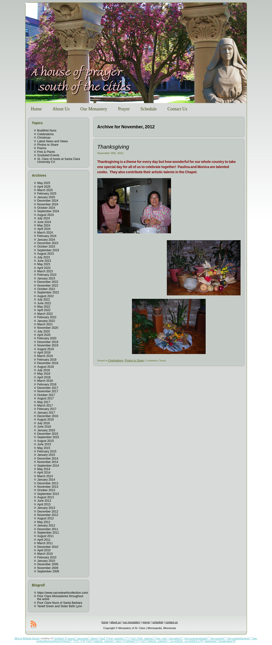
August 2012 (45, 518)
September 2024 (48, 211)
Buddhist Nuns (47, 130)
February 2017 (47, 409)
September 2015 (48, 437)
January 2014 (46, 479)
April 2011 (44, 539)
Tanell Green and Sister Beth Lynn (59, 606)
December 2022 (47, 282)
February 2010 (47, 557)
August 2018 (45, 367)
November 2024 (47, 204)
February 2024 (47, 236)
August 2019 (45, 349)
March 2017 (45, 405)
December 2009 (47, 564)
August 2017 (45, 398)
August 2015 (45, 441)
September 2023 (48, 250)
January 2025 (46, 197)
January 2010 (46, 561)
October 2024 (46, 208)
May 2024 (43, 225)
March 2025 (45, 190)
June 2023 (44, 261)
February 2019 (47, 359)
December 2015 (47, 433)
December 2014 (47, 458)
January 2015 (46, 455)
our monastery (131, 622)
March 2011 (45, 543)
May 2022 (43, 306)
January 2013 (46, 508)
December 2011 (47, 529)
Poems (41, 148)
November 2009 (47, 568)
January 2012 (46, 525)
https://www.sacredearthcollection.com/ (62, 592)
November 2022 (47, 285)
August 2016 (45, 419)
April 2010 (44, 550)
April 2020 (44, 335)
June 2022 (44, 303)
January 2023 (46, 278)
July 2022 (43, 299)
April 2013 (44, 504)
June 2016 (44, 426)
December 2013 (47, 483)
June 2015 (44, 444)
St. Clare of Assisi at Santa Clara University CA (58, 160)
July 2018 (43, 370)
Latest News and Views (52, 141)
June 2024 (44, 222)
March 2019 (45, 356)
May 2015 (43, 448)
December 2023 (47, 243)
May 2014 (43, 469)
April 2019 (44, 352)
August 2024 (45, 215)
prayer (146, 622)
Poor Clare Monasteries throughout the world (60, 597)
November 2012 (47, 515)
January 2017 (46, 412)
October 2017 (46, 395)
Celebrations (45, 134)
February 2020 (47, 338)
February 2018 (47, 384)
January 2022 (46, 321)
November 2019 (47, 345)
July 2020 (43, 331)
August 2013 (45, 497)
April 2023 (44, 268)
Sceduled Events (48, 155)
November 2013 (47, 486)
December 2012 (47, 511)
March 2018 (45, 380)
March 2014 (45, 476)
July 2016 (43, 423)
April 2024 (44, 229)
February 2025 (47, 193)
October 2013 (46, 490)
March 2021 (45, 324)
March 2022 (45, 314)
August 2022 (45, 296)
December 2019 (47, 342)
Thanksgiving (113, 147)
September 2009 (48, 571)
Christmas (44, 137)
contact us (171, 622)
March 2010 (45, 553)
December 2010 (47, 547)
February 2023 (47, 274)
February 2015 (47, 451)
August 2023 (45, 253)
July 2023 (43, 257)
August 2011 (45, 536)
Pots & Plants (46, 152)
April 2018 (44, 377)
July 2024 (43, 218)
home (104, 622)
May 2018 (43, 373)
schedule (157, 622)
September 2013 (48, 494)
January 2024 (46, 239)
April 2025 (44, 186)
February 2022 (47, 317)
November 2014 (47, 462)
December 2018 (47, 363)
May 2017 (43, 402)
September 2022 (48, 292)
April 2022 (44, 310)
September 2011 (48, 532)
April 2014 (44, 472)
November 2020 (47, 327)
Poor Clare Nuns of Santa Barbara (59, 603)
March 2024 (45, 232)
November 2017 (47, 391)
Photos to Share (47, 144)
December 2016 (47, 416)
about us (115, 622)
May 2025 (43, 183)
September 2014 (48, 465)
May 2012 (43, 522)
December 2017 (47, 388)
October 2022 (46, 289)
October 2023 (46, 246)
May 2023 (43, 264)
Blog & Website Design (27, 638)
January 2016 (46, 430)
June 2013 (44, 500)
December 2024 (47, 200)
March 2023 (45, 271)
